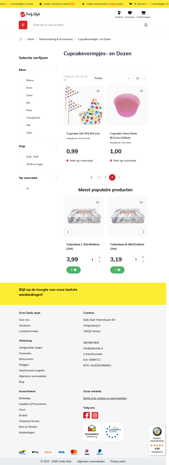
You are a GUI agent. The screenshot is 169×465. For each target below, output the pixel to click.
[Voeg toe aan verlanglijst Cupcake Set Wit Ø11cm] (98, 91)
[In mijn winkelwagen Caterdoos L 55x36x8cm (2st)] (73, 270)
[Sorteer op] (112, 78)
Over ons (24, 319)
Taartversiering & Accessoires (56, 39)
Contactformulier (28, 331)
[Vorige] (92, 177)
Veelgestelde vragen (30, 347)
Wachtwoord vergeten (32, 370)
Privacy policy (118, 461)
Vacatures (25, 325)
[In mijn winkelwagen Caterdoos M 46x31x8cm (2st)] (117, 270)
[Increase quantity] (99, 257)
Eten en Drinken (28, 426)
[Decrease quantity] (99, 261)
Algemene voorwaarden (32, 376)
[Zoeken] (146, 25)
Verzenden (25, 353)
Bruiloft (23, 415)
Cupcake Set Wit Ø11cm (83, 133)
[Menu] (163, 427)
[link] (119, 177)
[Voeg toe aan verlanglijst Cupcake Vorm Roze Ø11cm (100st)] (141, 91)
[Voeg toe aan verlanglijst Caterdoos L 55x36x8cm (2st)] (98, 202)
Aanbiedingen (27, 432)
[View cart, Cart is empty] (143, 14)
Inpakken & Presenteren (32, 404)
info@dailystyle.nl (93, 348)
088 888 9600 (91, 342)
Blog (21, 382)
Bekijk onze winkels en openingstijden (105, 398)
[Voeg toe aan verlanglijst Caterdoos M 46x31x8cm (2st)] (141, 202)
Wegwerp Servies (29, 421)
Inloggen (24, 364)
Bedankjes (25, 398)
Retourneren (26, 359)
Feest (31, 39)
